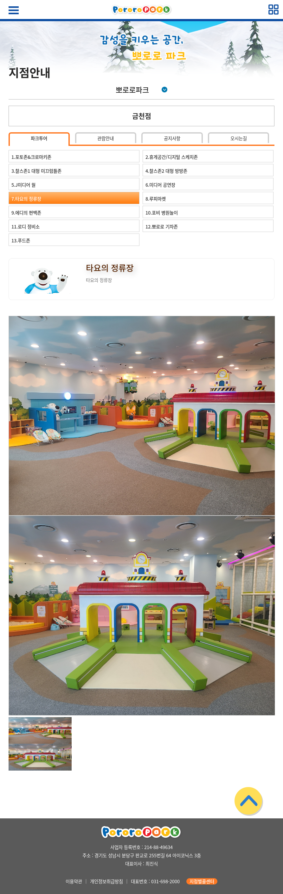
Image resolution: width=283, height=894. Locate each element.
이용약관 (74, 881)
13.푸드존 (20, 240)
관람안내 (105, 138)
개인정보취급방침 (106, 881)
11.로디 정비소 (25, 226)
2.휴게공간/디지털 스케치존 (171, 156)
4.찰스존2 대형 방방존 (166, 170)
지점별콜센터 (202, 881)
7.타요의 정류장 (26, 198)
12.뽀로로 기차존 (161, 226)
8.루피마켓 (155, 198)
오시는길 (238, 138)
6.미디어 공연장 (160, 184)
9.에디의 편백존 (26, 212)
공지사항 (172, 138)
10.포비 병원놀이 (161, 212)
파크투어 (39, 138)
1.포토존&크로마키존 (31, 156)
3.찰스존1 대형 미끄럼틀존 (36, 170)
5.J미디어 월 (23, 184)
